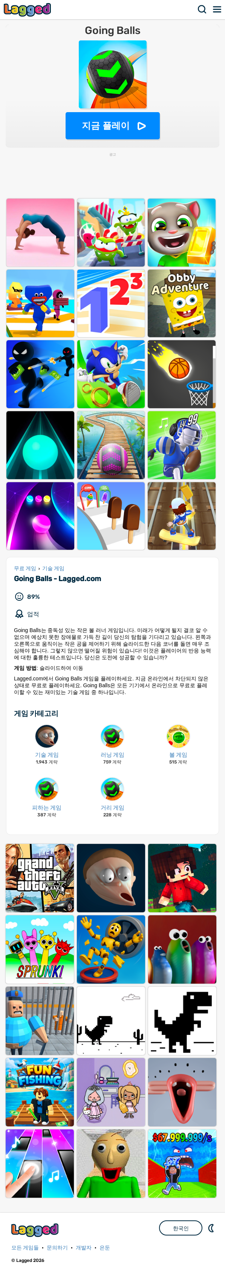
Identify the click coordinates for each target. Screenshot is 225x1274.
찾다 (202, 9)
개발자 (84, 1248)
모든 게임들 (25, 1248)
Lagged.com (35, 1230)
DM (211, 1227)
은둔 (104, 1248)
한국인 (181, 1228)
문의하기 (57, 1248)
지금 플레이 (106, 125)
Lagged (28, 9)
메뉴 (217, 9)
